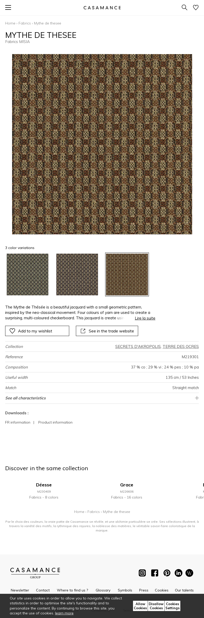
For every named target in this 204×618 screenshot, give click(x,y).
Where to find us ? (72, 590)
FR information (17, 422)
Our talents (184, 590)
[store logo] (101, 7)
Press (143, 590)
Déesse (44, 485)
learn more (64, 613)
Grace (126, 485)
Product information (55, 422)
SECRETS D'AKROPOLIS (138, 346)
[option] (27, 274)
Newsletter (20, 590)
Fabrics (25, 23)
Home (10, 23)
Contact (43, 590)
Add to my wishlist (30, 331)
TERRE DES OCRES (181, 346)
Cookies (161, 590)
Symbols (125, 590)
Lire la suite (145, 318)
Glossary (103, 590)
